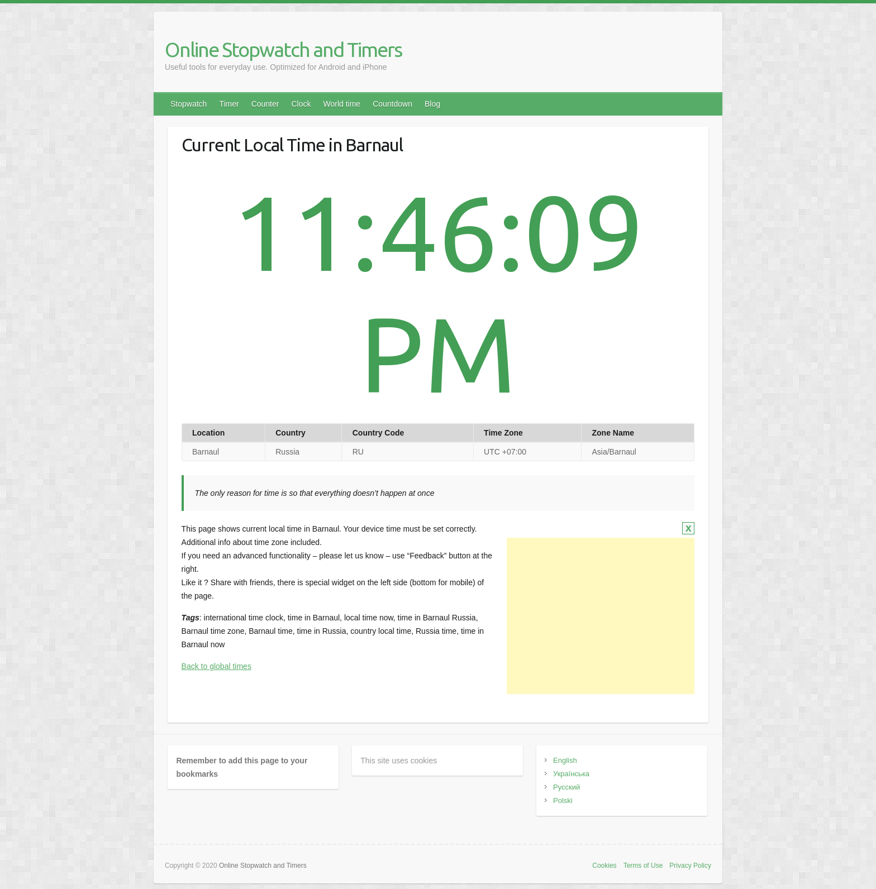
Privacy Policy (690, 865)
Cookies (604, 865)
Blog (432, 103)
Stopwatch (188, 103)
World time (341, 103)
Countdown (392, 103)
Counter (265, 103)
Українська (571, 773)
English (565, 760)
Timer (229, 103)
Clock (301, 103)
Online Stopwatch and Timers (283, 49)
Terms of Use (643, 865)
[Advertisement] (600, 616)
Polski (563, 800)
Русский (566, 787)
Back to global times (216, 666)
